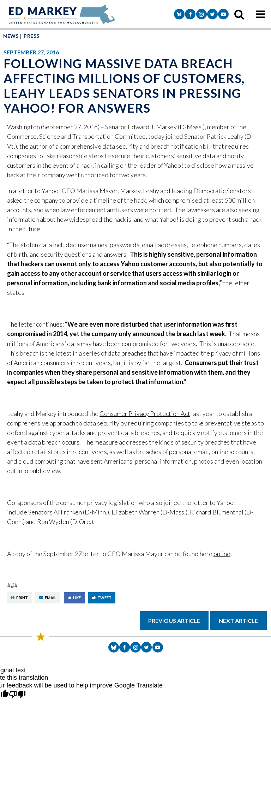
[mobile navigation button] (260, 14)
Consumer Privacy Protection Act (145, 413)
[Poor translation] (17, 695)
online (221, 554)
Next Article (238, 620)
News (11, 36)
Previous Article (174, 620)
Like (74, 597)
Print (19, 597)
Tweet (102, 597)
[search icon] (239, 14)
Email (47, 597)
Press (31, 36)
